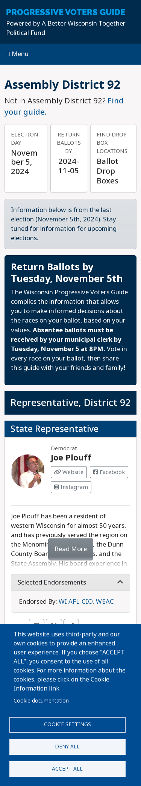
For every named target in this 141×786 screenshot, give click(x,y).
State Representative (55, 429)
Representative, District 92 (70, 403)
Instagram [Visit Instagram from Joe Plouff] (71, 487)
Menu (18, 54)
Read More (71, 549)
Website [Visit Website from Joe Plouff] (68, 472)
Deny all (67, 746)
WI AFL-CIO (75, 601)
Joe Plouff (71, 458)
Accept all (67, 768)
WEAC (105, 601)
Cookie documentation (41, 700)
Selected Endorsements (70, 582)
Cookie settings (67, 724)
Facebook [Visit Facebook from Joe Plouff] (109, 472)
